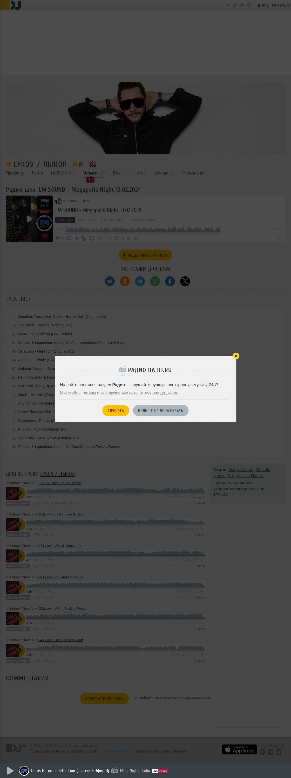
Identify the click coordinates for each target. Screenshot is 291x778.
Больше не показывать (160, 410)
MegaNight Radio (135, 770)
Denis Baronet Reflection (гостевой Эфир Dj (71, 770)
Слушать (116, 410)
